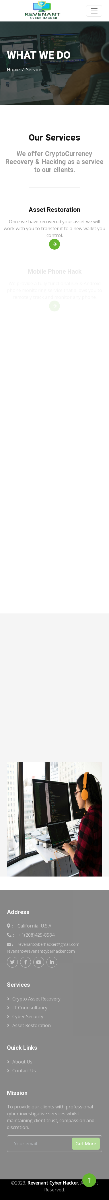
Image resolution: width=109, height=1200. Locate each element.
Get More (85, 1143)
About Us (22, 1062)
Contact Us (24, 1070)
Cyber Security (27, 1016)
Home (13, 69)
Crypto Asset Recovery (36, 999)
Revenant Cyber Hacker (52, 1183)
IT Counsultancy (29, 1007)
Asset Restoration (31, 1025)
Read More (56, 244)
